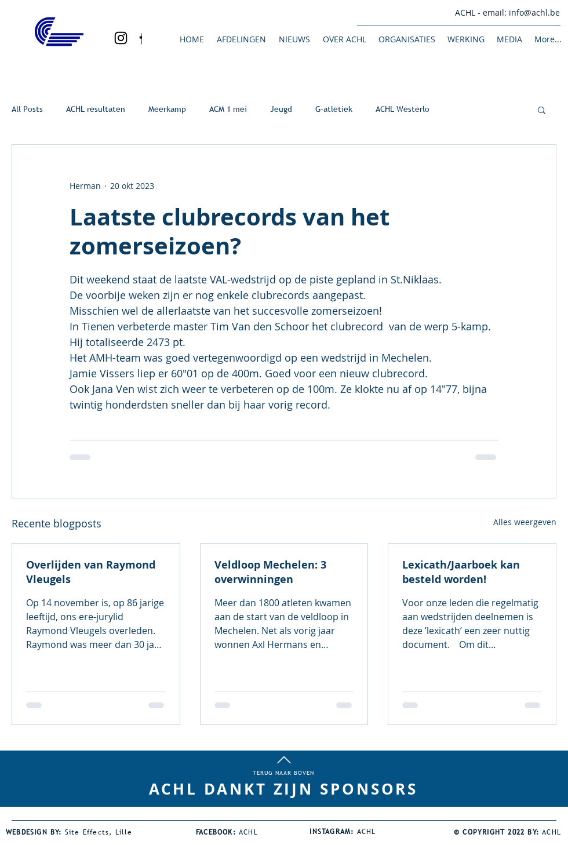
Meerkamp (167, 109)
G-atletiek (333, 109)
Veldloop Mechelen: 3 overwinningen (270, 572)
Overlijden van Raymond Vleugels (90, 572)
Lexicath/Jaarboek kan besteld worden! (461, 572)
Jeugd (281, 109)
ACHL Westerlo (402, 109)
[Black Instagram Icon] (120, 38)
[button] (241, 39)
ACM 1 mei (228, 109)
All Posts (27, 109)
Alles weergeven (524, 521)
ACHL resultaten (95, 109)
